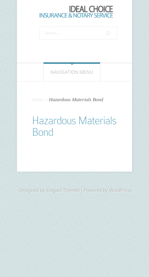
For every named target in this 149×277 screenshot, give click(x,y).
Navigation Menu (71, 72)
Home (38, 99)
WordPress (120, 190)
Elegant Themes (63, 190)
